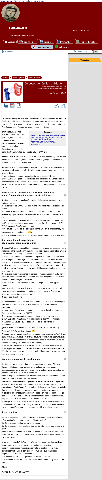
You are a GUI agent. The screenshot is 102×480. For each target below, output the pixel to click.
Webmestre (62, 46)
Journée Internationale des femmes (43, 143)
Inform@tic (64, 41)
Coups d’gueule (34, 77)
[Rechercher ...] (83, 51)
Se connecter (10, 52)
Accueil (10, 42)
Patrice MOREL (58, 93)
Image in (46, 41)
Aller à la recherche (21, 1)
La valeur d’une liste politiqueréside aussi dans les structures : (42, 140)
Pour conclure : (36, 145)
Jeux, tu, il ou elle (86, 41)
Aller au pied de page (36, 1)
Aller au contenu (6, 1)
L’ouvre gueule (42, 46)
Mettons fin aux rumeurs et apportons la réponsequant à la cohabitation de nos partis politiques (48, 136)
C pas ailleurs (28, 41)
